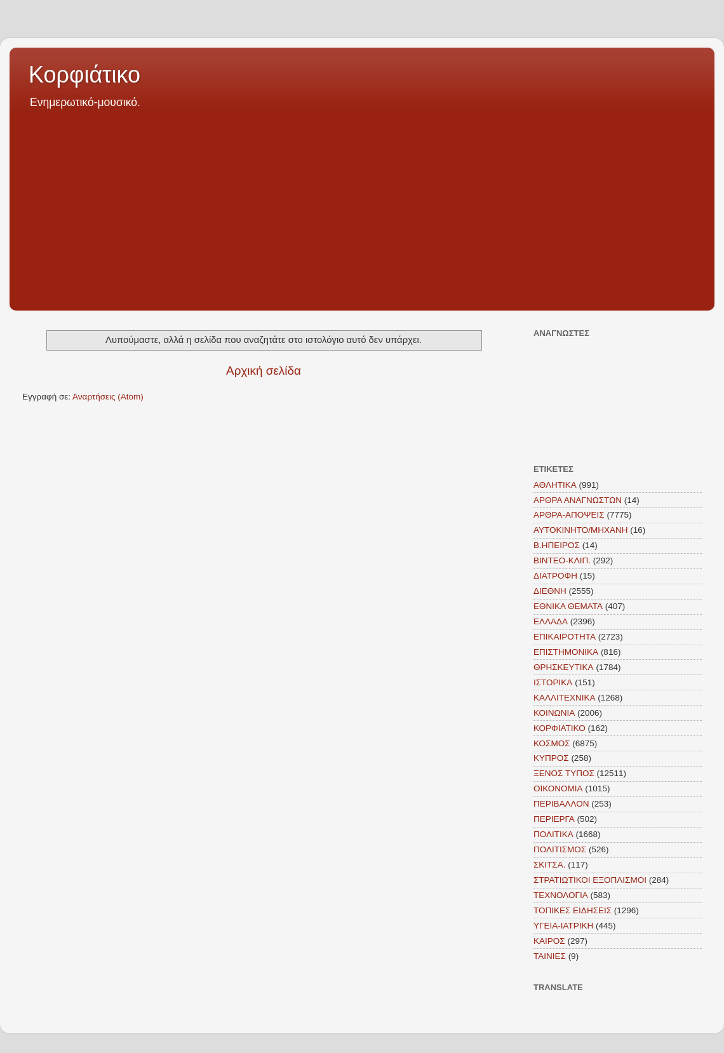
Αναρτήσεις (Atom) (108, 396)
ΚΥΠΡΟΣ (551, 758)
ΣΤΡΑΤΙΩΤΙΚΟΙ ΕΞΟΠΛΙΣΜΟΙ (590, 880)
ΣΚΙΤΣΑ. (549, 864)
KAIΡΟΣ (549, 941)
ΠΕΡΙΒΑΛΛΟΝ (561, 803)
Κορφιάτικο (84, 75)
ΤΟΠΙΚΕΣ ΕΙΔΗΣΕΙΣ (572, 910)
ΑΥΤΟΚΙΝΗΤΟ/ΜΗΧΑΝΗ (580, 530)
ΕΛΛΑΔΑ (550, 621)
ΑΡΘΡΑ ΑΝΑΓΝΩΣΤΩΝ (577, 500)
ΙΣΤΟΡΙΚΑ (552, 682)
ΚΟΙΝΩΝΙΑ (554, 713)
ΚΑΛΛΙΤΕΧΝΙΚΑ (564, 697)
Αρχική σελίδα (263, 370)
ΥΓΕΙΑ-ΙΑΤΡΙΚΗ (563, 925)
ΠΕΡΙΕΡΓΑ (554, 819)
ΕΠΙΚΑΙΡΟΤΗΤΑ (564, 636)
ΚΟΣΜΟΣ (551, 743)
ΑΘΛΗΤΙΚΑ (555, 485)
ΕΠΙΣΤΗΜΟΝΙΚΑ (565, 652)
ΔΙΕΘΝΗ (549, 591)
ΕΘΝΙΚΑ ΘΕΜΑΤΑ (568, 606)
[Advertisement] (362, 206)
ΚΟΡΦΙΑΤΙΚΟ (559, 728)
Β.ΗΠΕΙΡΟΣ (556, 545)
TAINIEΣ (549, 956)
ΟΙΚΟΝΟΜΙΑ (558, 788)
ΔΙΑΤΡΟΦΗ (555, 575)
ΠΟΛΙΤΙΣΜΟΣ (559, 849)
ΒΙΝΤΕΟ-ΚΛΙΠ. (562, 560)
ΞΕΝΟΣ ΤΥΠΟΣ (563, 773)
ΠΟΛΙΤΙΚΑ (553, 834)
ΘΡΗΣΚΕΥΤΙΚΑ (563, 667)
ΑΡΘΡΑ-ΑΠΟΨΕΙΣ (569, 515)
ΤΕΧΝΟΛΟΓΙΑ (560, 895)
